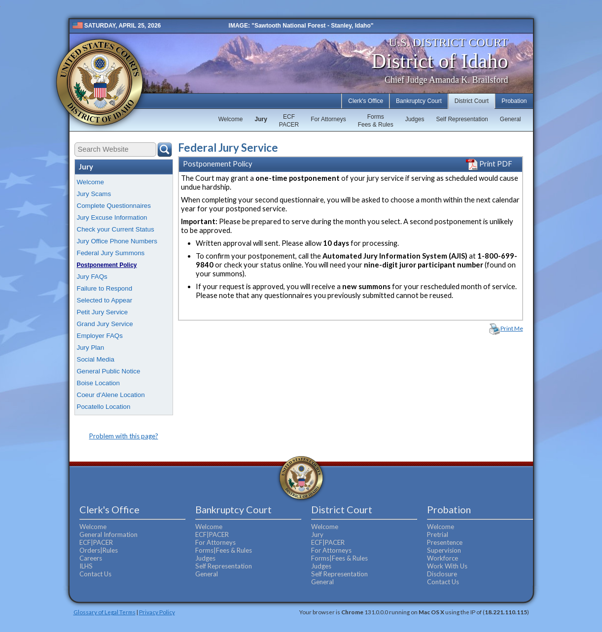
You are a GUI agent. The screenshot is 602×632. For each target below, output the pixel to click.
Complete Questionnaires (114, 205)
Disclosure (442, 574)
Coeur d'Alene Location (111, 395)
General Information (108, 534)
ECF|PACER (96, 542)
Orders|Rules (98, 550)
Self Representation (462, 119)
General (510, 119)
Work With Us (447, 566)
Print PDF (489, 164)
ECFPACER (289, 120)
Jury (260, 119)
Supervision (444, 550)
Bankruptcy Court (419, 101)
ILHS (86, 566)
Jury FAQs (92, 276)
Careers (90, 558)
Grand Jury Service (105, 324)
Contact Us (95, 574)
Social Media (95, 359)
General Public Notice (109, 371)
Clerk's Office (365, 101)
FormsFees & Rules (375, 120)
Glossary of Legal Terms (104, 611)
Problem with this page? (123, 436)
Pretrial (437, 534)
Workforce (442, 558)
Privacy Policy (157, 611)
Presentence (444, 542)
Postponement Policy (107, 265)
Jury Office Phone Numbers (117, 241)
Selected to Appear (105, 300)
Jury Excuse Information (112, 217)
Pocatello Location (104, 406)
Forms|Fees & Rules (223, 550)
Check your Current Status (115, 229)
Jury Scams (94, 194)
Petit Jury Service (102, 312)
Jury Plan (91, 347)
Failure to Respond (105, 288)
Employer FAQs (100, 335)
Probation (514, 101)
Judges (415, 119)
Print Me (511, 328)
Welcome (230, 119)
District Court (472, 101)
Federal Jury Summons (111, 253)
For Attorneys (328, 119)
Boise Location (98, 383)
